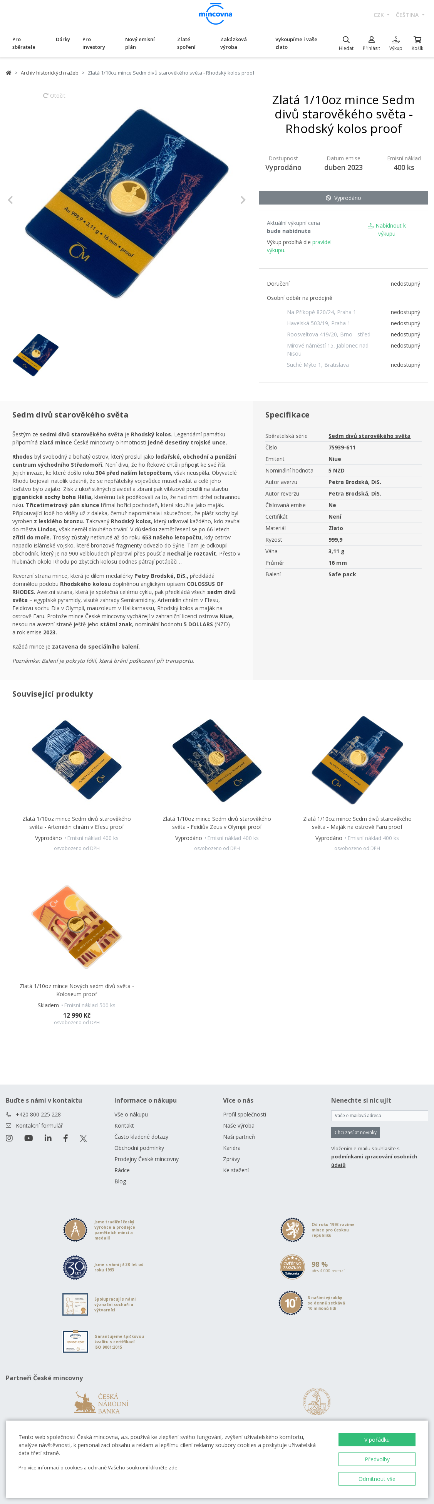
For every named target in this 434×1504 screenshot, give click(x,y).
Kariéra (232, 1147)
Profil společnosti (244, 1114)
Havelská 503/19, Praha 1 (318, 323)
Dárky (63, 39)
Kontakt (124, 1125)
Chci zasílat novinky (356, 1132)
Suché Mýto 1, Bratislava (318, 364)
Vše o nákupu (131, 1114)
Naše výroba (239, 1125)
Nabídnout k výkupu (387, 229)
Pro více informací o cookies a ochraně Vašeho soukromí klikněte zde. (98, 1467)
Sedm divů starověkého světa (369, 435)
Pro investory (93, 43)
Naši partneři (239, 1136)
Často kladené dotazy (141, 1136)
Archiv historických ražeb (50, 72)
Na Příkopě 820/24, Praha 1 (321, 312)
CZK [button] (379, 14)
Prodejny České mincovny (146, 1159)
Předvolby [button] (377, 1459)
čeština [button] (408, 14)
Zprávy (231, 1159)
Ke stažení (236, 1170)
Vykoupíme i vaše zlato (296, 43)
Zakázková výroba (233, 43)
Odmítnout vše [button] (377, 1478)
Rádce (122, 1170)
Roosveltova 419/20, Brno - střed (328, 334)
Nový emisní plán (140, 43)
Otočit (54, 99)
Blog (120, 1181)
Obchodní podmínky (139, 1147)
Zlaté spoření (186, 43)
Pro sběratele (23, 43)
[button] (25, 200)
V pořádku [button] (377, 1439)
